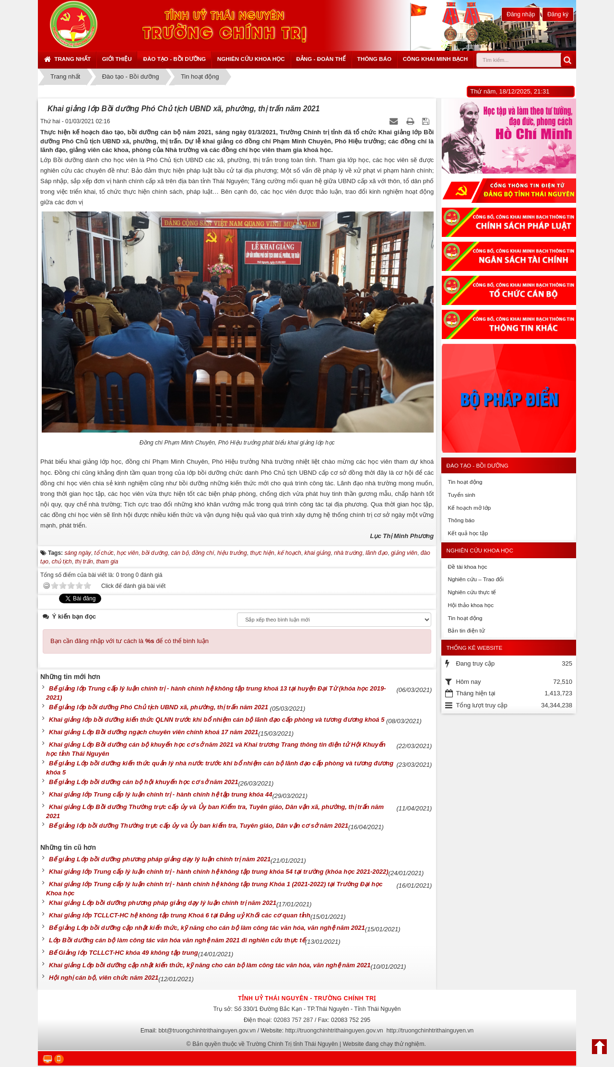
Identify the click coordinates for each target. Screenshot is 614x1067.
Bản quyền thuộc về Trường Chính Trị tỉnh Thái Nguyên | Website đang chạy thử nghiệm (308, 1044)
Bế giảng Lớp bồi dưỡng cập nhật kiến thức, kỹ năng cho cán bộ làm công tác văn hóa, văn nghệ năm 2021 (207, 927)
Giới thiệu (117, 59)
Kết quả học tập (468, 533)
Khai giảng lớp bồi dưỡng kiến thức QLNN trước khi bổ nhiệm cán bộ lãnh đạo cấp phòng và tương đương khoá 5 (217, 719)
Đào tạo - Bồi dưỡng (174, 59)
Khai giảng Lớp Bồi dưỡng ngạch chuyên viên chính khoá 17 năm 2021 (153, 732)
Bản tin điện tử (466, 630)
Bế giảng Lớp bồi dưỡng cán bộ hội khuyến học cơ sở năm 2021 (143, 782)
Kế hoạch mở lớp (469, 507)
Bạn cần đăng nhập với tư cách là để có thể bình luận (129, 641)
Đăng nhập (521, 14)
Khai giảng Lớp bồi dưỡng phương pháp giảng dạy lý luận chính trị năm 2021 (162, 902)
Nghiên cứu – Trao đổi (475, 579)
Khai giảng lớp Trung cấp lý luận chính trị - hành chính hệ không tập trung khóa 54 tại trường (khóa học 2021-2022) (219, 871)
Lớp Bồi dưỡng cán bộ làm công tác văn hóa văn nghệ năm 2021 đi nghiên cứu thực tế (177, 940)
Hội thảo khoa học (471, 605)
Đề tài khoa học (467, 566)
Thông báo (374, 59)
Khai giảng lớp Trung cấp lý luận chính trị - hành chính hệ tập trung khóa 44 (160, 794)
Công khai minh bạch (435, 59)
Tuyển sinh (461, 495)
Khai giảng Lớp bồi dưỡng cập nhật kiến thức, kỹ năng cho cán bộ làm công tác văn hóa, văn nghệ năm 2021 (210, 965)
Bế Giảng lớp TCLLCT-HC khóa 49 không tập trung (123, 952)
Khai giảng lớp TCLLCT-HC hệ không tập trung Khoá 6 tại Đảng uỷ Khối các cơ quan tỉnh (179, 915)
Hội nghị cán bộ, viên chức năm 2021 (103, 977)
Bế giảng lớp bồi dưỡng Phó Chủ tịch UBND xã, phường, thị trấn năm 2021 (159, 707)
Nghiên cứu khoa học (251, 59)
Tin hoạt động (465, 482)
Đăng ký (557, 14)
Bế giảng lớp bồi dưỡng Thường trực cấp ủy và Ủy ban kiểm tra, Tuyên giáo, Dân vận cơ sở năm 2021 (198, 825)
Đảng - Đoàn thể (321, 59)
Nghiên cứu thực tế (472, 592)
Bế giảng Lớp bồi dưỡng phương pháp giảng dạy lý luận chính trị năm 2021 (160, 859)
